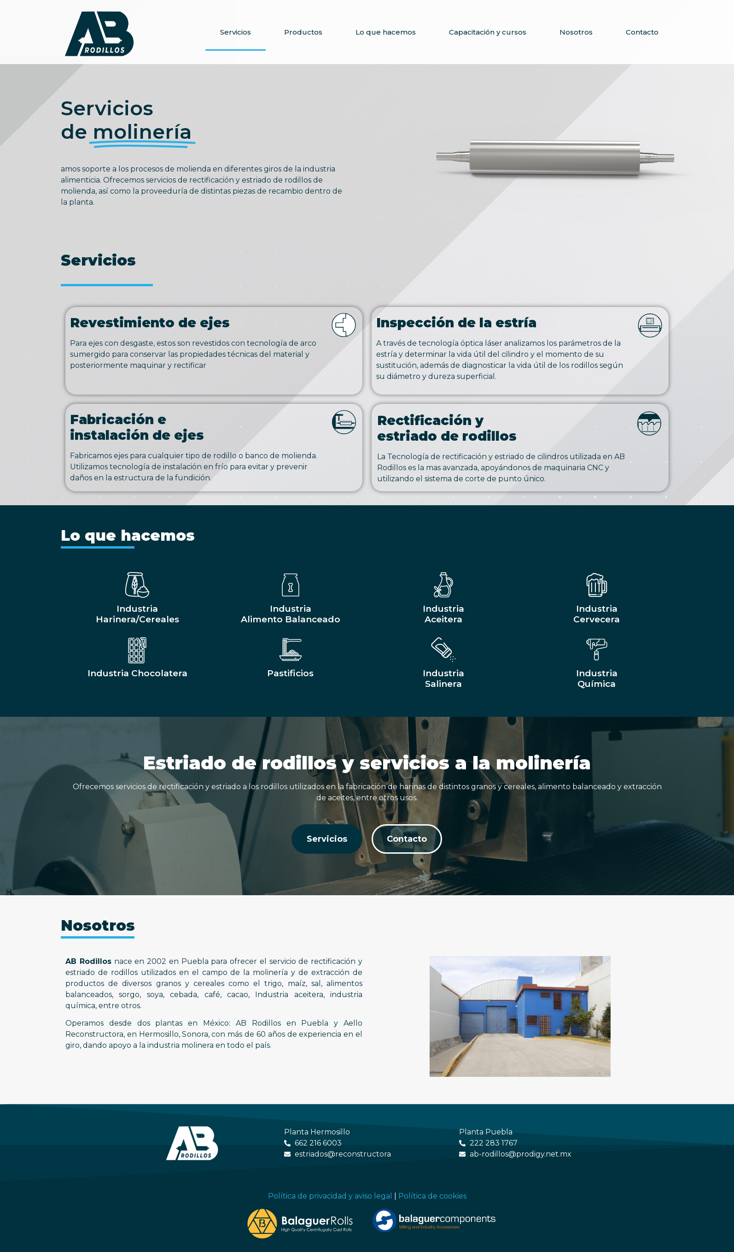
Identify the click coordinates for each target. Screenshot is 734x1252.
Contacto (642, 32)
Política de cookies (432, 1196)
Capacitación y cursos (487, 32)
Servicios (235, 32)
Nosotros (576, 32)
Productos (303, 32)
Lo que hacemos (385, 32)
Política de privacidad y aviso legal (330, 1196)
